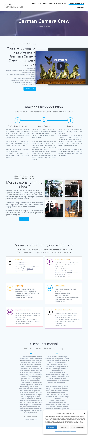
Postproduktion (60, 3)
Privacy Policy (66, 431)
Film (39, 3)
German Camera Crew (76, 3)
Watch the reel (30, 89)
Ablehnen (63, 427)
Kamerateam (47, 3)
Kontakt (80, 8)
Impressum (73, 431)
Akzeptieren (51, 427)
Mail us (24, 219)
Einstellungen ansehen (77, 427)
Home (34, 3)
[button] (85, 413)
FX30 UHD (30, 269)
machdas (13, 6)
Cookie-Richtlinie (58, 431)
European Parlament (26, 315)
